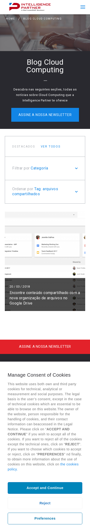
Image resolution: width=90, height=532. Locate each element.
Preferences (45, 518)
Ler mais (45, 261)
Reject (44, 503)
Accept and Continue (45, 488)
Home (10, 18)
